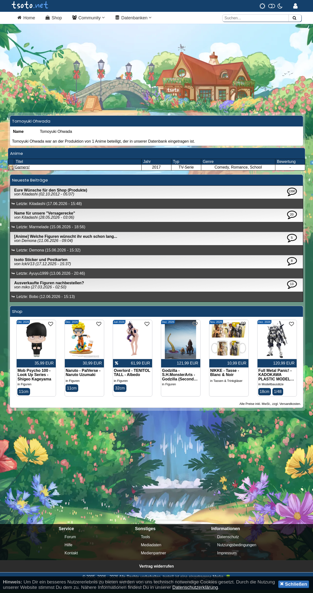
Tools (145, 540)
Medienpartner (153, 556)
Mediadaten (151, 548)
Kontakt (71, 556)
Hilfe (68, 548)
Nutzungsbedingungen (236, 548)
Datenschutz (228, 540)
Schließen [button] (293, 584)
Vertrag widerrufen (156, 569)
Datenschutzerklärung (195, 587)
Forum (70, 540)
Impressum (226, 556)
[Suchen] (294, 18)
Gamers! (22, 170)
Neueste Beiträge (30, 183)
